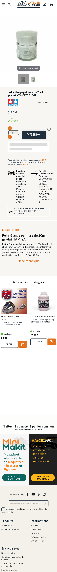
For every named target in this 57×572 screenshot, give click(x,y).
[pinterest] (39, 494)
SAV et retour (37, 541)
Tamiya (11, 246)
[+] (10, 137)
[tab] (28, 261)
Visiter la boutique (14, 477)
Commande (36, 529)
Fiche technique (28, 261)
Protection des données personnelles (12, 564)
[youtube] (33, 494)
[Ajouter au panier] (34, 135)
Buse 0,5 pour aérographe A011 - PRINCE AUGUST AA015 (12, 324)
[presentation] (26, 352)
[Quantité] (13, 132)
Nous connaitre (8, 553)
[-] (10, 128)
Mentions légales (9, 570)
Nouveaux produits (10, 529)
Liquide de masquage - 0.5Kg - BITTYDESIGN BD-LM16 (43, 321)
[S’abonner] (44, 503)
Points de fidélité (39, 537)
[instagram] (44, 494)
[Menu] (3, 4)
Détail (9, 344)
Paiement (35, 525)
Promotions (6, 525)
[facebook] (27, 494)
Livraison (35, 533)
